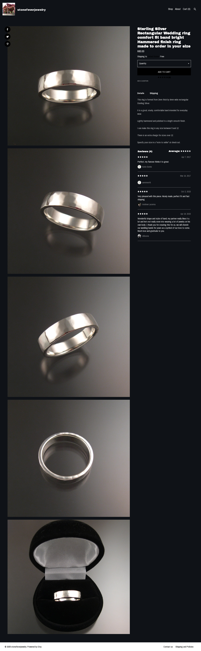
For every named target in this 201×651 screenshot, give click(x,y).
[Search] (195, 9)
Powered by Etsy (34, 646)
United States (153, 56)
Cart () (186, 9)
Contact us (168, 646)
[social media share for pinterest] (7, 44)
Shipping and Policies (184, 646)
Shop (170, 9)
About (178, 9)
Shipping (154, 93)
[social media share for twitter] (7, 37)
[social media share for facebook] (7, 29)
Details (140, 93)
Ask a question (142, 81)
